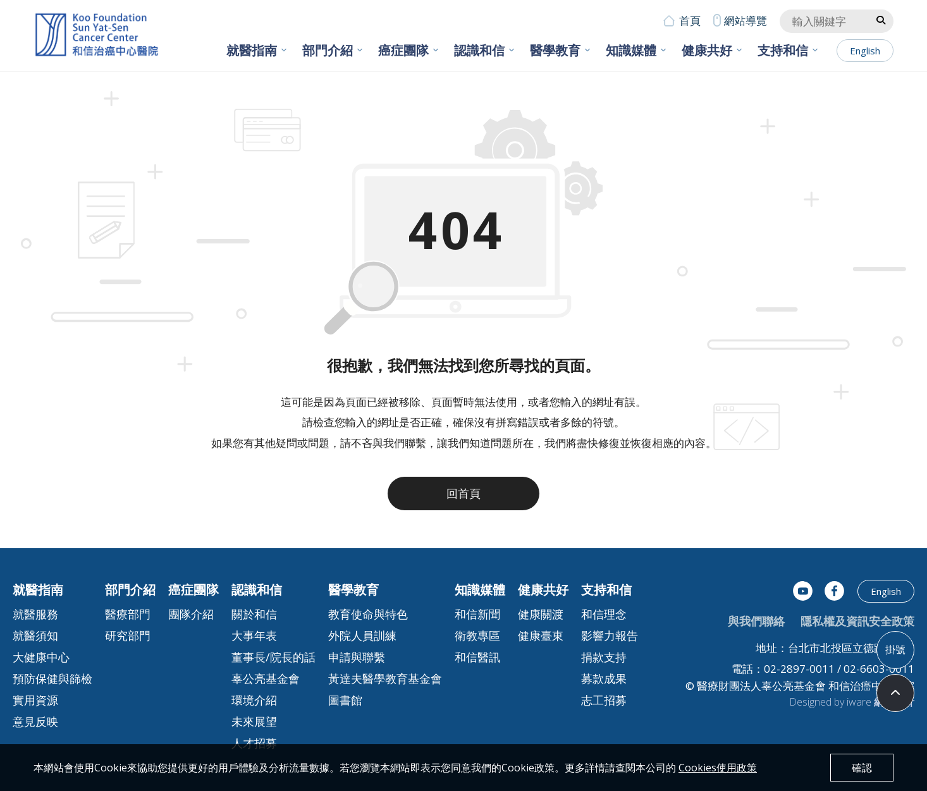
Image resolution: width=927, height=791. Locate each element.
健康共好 (707, 50)
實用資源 (35, 700)
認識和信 (479, 50)
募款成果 (604, 678)
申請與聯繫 (356, 657)
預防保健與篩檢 (52, 678)
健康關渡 (540, 614)
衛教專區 (477, 635)
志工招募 (604, 700)
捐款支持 (604, 657)
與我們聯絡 (756, 621)
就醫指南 (251, 50)
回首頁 (463, 493)
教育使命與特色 (368, 614)
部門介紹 (327, 50)
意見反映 (35, 721)
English (865, 50)
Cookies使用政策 (717, 768)
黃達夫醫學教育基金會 (385, 678)
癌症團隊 (403, 50)
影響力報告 (609, 635)
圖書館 (345, 700)
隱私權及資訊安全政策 (857, 621)
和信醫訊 (477, 657)
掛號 (895, 649)
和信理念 (604, 614)
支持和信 (783, 50)
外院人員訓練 (362, 635)
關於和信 (254, 614)
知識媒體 (631, 50)
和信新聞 (477, 614)
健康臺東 (540, 635)
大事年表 (254, 635)
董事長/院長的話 (273, 657)
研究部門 (127, 635)
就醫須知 (35, 635)
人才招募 (254, 743)
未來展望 (254, 721)
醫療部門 (127, 614)
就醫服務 (35, 614)
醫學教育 (555, 50)
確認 (862, 768)
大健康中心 (41, 657)
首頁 (690, 20)
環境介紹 (254, 700)
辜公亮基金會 (265, 678)
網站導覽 (745, 20)
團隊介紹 (191, 614)
